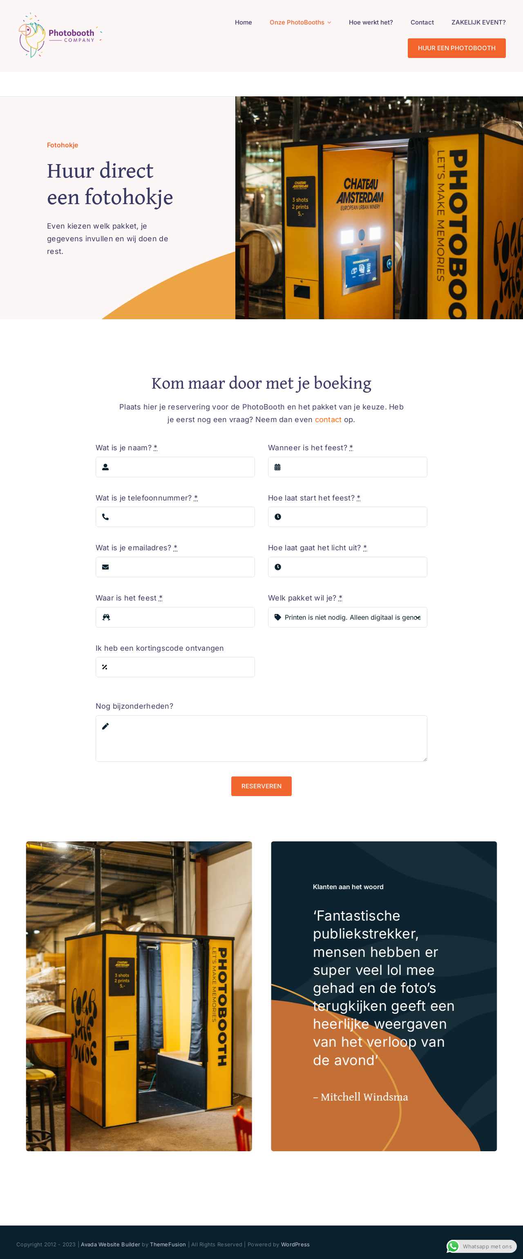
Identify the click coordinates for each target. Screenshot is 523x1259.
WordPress (295, 1244)
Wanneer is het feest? (310, 447)
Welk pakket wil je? (305, 598)
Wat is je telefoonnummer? (147, 498)
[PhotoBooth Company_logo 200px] (60, 13)
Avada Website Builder (110, 1244)
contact (328, 419)
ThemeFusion (168, 1244)
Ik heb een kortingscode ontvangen (160, 648)
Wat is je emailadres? (136, 547)
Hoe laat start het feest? (314, 498)
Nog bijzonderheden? (134, 706)
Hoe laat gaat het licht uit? (317, 547)
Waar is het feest (129, 598)
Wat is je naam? (127, 447)
